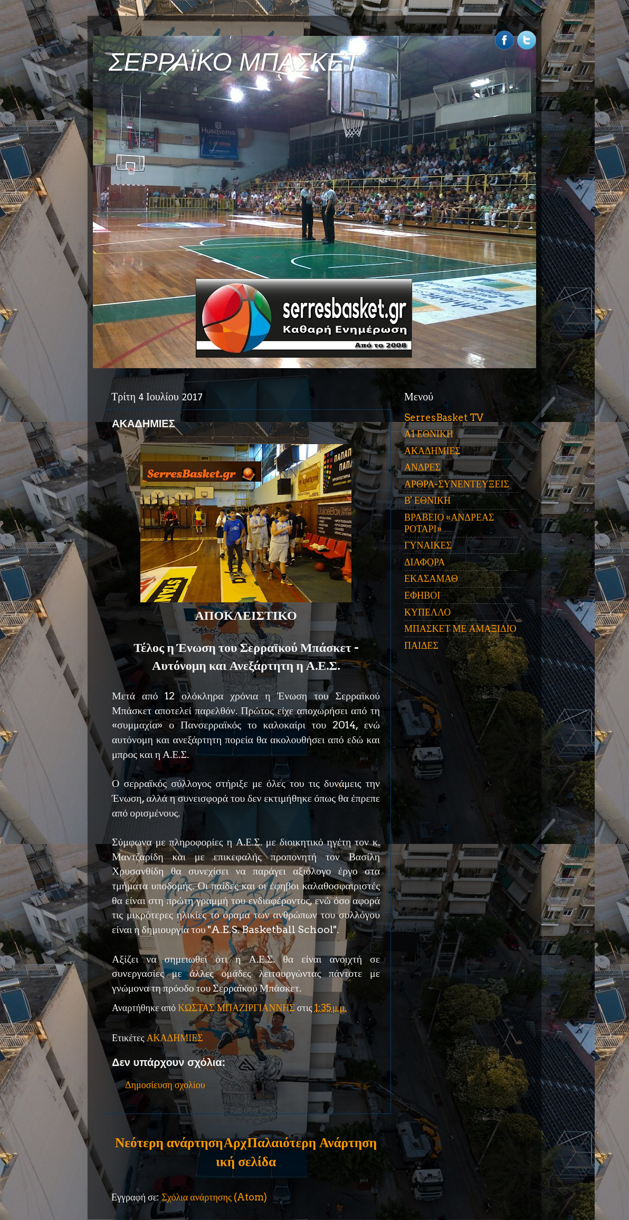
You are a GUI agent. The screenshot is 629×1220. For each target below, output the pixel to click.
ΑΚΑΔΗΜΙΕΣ (175, 1037)
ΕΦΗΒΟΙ (422, 595)
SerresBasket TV (443, 417)
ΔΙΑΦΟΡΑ (424, 562)
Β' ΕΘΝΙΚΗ (427, 500)
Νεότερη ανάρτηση (169, 1142)
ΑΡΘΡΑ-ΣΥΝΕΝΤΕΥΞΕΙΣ (456, 483)
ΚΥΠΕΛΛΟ (427, 612)
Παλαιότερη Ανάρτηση (312, 1142)
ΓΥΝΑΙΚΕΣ (428, 545)
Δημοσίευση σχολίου (165, 1084)
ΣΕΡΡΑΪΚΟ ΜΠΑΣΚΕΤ (234, 62)
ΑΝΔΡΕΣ (422, 467)
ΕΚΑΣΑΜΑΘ (431, 578)
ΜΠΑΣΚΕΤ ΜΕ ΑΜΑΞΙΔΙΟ (460, 628)
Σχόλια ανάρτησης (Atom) (214, 1197)
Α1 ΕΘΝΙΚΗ (428, 433)
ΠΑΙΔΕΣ (421, 645)
